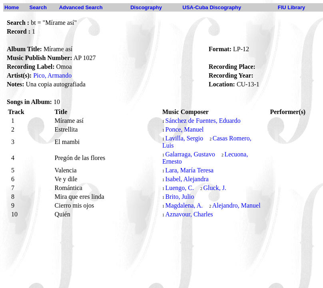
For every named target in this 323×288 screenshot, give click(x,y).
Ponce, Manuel (184, 129)
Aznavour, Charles (189, 214)
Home (11, 7)
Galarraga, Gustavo (190, 154)
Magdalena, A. (184, 205)
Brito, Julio (179, 196)
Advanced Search (81, 7)
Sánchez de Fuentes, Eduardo (202, 120)
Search (38, 7)
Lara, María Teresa (189, 170)
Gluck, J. (214, 187)
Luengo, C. (179, 187)
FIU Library (291, 7)
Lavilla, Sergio (184, 138)
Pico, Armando (52, 75)
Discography (146, 7)
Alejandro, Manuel (236, 205)
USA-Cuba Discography (212, 7)
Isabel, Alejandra (186, 179)
